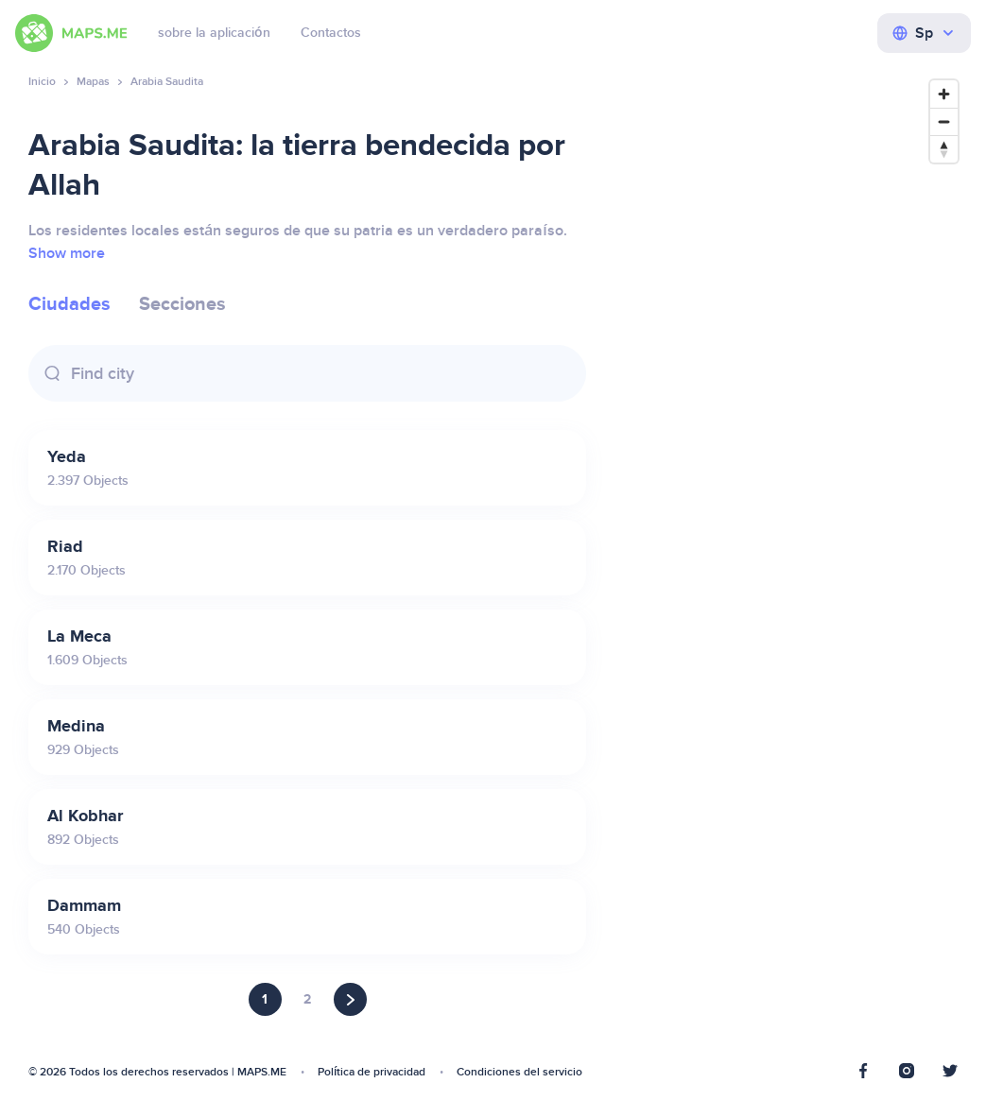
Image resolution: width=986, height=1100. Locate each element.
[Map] (790, 576)
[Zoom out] (944, 121)
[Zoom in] (944, 94)
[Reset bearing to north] (944, 149)
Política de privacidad (371, 1072)
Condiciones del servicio (519, 1072)
